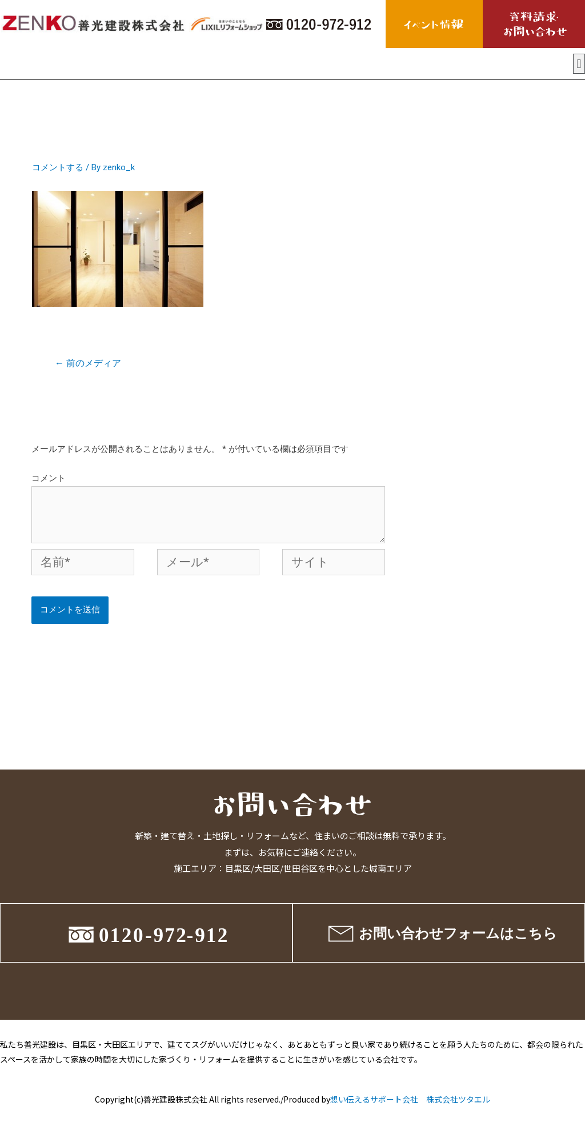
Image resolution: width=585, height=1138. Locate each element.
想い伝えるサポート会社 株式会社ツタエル (410, 1099)
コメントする (57, 167)
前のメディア (88, 363)
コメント (48, 478)
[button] (579, 64)
